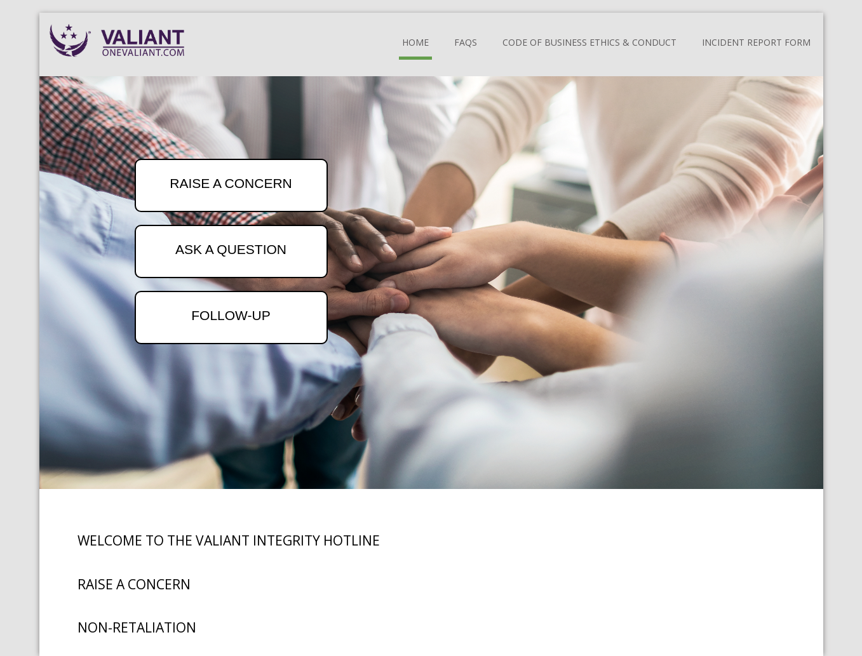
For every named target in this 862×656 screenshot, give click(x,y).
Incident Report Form (756, 42)
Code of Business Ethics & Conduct (589, 42)
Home (415, 42)
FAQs (465, 42)
